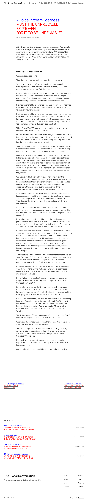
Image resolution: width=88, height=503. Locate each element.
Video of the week (78, 3)
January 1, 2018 (80, 427)
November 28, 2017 (79, 456)
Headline (37, 37)
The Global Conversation (14, 3)
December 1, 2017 (79, 446)
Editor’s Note (33, 3)
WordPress (81, 498)
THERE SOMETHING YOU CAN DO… (54, 3)
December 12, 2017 (79, 437)
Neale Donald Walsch (27, 37)
